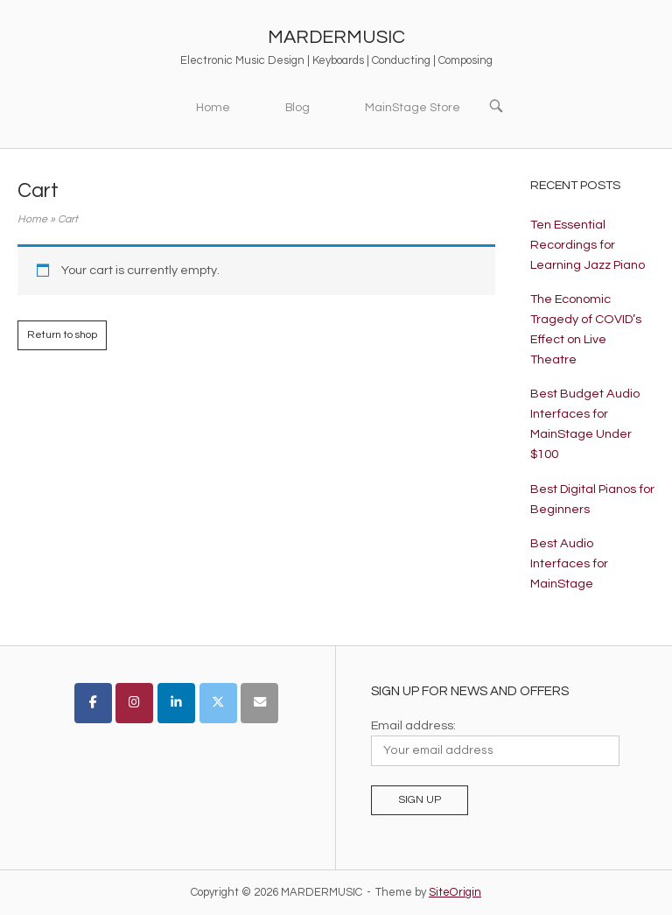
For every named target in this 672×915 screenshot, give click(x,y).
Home (213, 108)
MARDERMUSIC (336, 37)
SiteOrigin (455, 892)
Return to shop (62, 335)
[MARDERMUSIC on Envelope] (259, 703)
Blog (297, 108)
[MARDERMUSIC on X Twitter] (218, 703)
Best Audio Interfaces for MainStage (569, 563)
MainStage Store (412, 108)
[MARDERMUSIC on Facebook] (93, 703)
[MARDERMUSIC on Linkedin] (176, 703)
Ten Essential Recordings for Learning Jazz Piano (587, 244)
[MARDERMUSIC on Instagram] (134, 703)
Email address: (413, 725)
